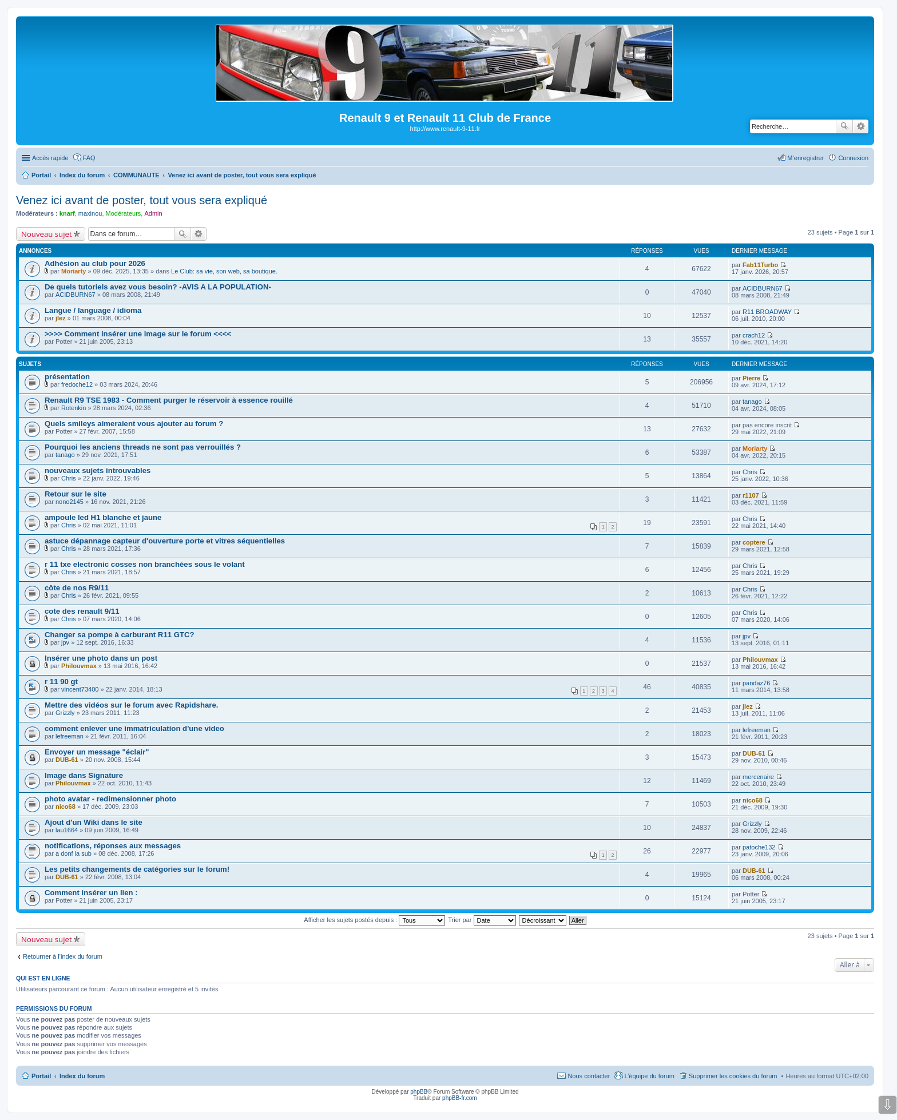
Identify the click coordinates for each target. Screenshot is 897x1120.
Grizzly (65, 712)
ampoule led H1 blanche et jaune (103, 517)
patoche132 (759, 847)
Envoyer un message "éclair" (97, 752)
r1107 (751, 495)
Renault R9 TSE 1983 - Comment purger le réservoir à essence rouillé (169, 400)
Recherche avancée (860, 126)
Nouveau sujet (46, 234)
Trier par (481, 919)
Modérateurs (123, 213)
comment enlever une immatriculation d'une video (134, 728)
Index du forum (82, 1076)
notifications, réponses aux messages (113, 845)
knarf (67, 213)
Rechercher (844, 126)
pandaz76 (756, 683)
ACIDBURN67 (75, 294)
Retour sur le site (75, 494)
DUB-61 (66, 759)
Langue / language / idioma (93, 310)
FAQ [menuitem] (89, 157)
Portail (41, 175)
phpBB (418, 1092)
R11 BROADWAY (767, 311)
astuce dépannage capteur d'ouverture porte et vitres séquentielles (165, 541)
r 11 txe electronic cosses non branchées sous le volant (145, 564)
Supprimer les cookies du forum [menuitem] (733, 1076)
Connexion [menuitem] (853, 157)
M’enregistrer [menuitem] (805, 157)
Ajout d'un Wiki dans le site (93, 822)
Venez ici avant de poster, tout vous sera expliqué (141, 200)
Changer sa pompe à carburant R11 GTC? (120, 634)
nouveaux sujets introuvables (97, 470)
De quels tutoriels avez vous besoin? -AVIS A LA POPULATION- (158, 287)
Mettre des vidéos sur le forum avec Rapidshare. (131, 705)
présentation (67, 376)
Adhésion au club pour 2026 (95, 263)
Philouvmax (79, 665)
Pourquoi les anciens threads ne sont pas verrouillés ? (143, 447)
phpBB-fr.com (459, 1098)
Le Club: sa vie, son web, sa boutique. (224, 271)
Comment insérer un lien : (91, 892)
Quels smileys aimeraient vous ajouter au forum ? (134, 423)
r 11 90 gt (61, 681)
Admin (153, 213)
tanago (752, 401)
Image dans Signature (84, 775)
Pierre (751, 378)
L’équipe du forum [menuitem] (649, 1076)
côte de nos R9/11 (77, 587)
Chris (68, 478)
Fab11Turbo (760, 264)
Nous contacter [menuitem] (588, 1076)
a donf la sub (73, 853)
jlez (60, 318)
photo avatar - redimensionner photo (110, 799)
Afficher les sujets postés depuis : (374, 919)
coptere (754, 542)
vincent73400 (79, 689)
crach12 (754, 335)
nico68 (65, 806)
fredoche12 (77, 384)
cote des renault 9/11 (82, 611)
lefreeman (69, 736)
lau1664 (66, 830)
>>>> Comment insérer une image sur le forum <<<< (138, 333)
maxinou (90, 213)
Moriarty (73, 271)
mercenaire (758, 776)
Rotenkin (73, 407)
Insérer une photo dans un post (101, 658)
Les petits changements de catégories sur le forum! (137, 869)
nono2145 (69, 501)
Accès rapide (50, 157)
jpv (65, 642)
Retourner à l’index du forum (62, 956)
